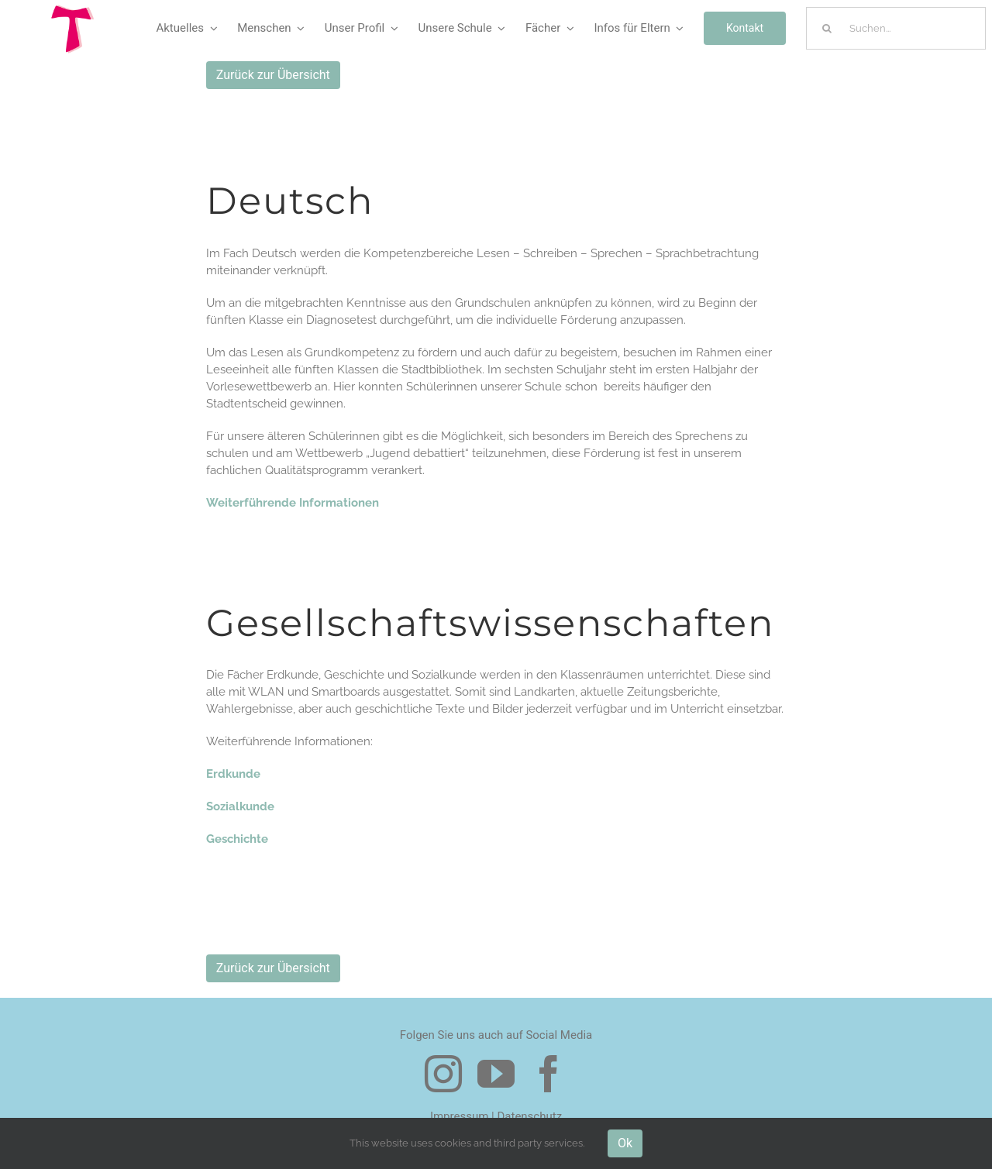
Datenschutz (529, 1116)
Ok (625, 1143)
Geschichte (237, 839)
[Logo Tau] (73, 10)
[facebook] (548, 1073)
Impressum (459, 1116)
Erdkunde (233, 774)
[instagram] (443, 1073)
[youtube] (496, 1073)
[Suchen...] (896, 28)
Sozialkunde (240, 806)
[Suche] (827, 28)
